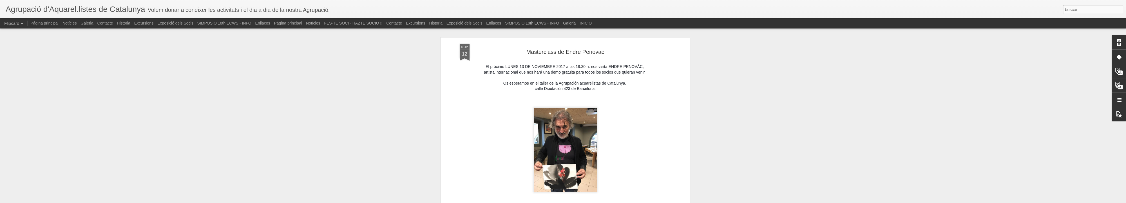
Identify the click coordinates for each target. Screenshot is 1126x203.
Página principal (44, 23)
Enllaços (262, 23)
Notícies (69, 23)
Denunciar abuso (603, 200)
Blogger (585, 200)
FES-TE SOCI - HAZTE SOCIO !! (353, 23)
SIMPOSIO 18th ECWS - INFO (224, 23)
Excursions (143, 23)
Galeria (87, 23)
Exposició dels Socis (175, 23)
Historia (123, 23)
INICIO (586, 23)
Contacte (105, 23)
